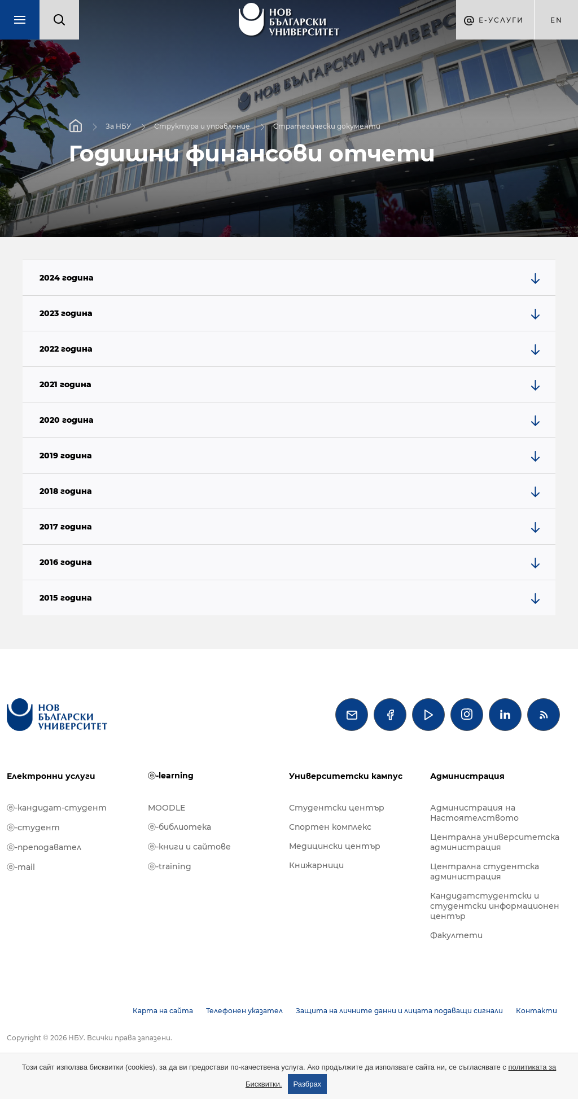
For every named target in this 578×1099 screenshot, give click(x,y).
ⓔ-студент (33, 827)
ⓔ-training (169, 866)
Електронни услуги (51, 776)
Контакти (536, 1010)
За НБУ (118, 125)
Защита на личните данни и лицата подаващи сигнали (399, 1010)
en (556, 20)
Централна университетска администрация (494, 842)
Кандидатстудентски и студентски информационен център (494, 906)
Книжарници (316, 865)
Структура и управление (202, 125)
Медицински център (334, 846)
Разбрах (308, 1084)
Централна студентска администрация (484, 871)
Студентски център (336, 808)
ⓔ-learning (171, 775)
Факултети (456, 935)
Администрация (467, 776)
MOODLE (166, 808)
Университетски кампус (345, 776)
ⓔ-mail (21, 867)
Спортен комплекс (330, 827)
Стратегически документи (326, 125)
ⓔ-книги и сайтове (189, 847)
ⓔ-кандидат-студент (57, 808)
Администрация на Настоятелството (474, 813)
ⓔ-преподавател (44, 847)
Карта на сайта (163, 1010)
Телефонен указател (244, 1010)
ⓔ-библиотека (179, 827)
